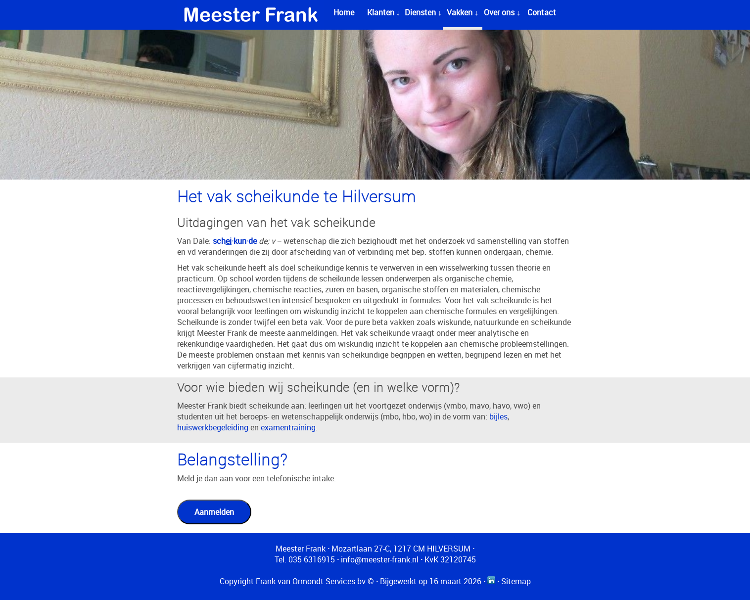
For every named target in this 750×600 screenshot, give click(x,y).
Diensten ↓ (423, 12)
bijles (498, 416)
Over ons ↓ (502, 12)
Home (343, 12)
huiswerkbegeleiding (212, 427)
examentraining (288, 427)
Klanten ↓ (383, 12)
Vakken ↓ (462, 12)
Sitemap (516, 581)
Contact (541, 12)
